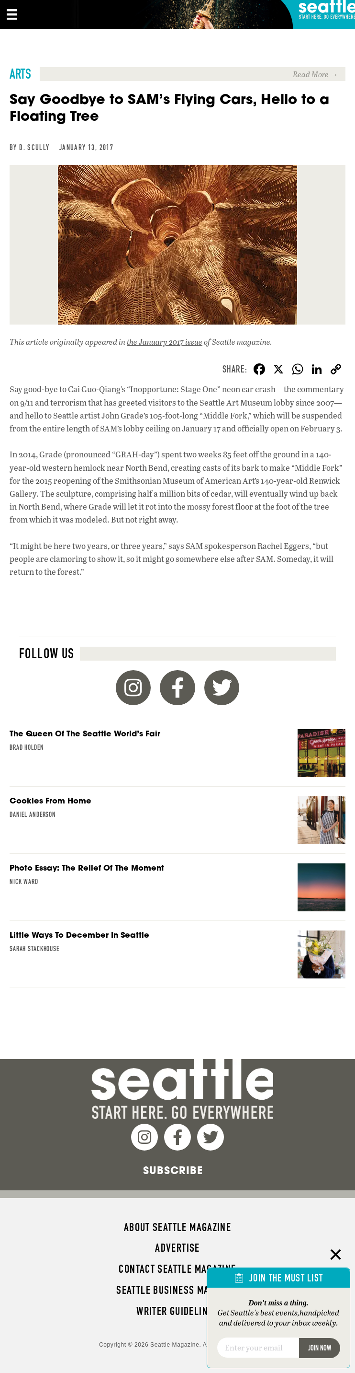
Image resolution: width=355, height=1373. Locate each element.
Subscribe (173, 1170)
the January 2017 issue (164, 342)
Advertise (177, 1248)
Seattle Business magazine (177, 1290)
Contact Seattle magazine (177, 1269)
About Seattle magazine (177, 1227)
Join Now (319, 1347)
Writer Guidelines (177, 1311)
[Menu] (12, 14)
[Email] (258, 1347)
